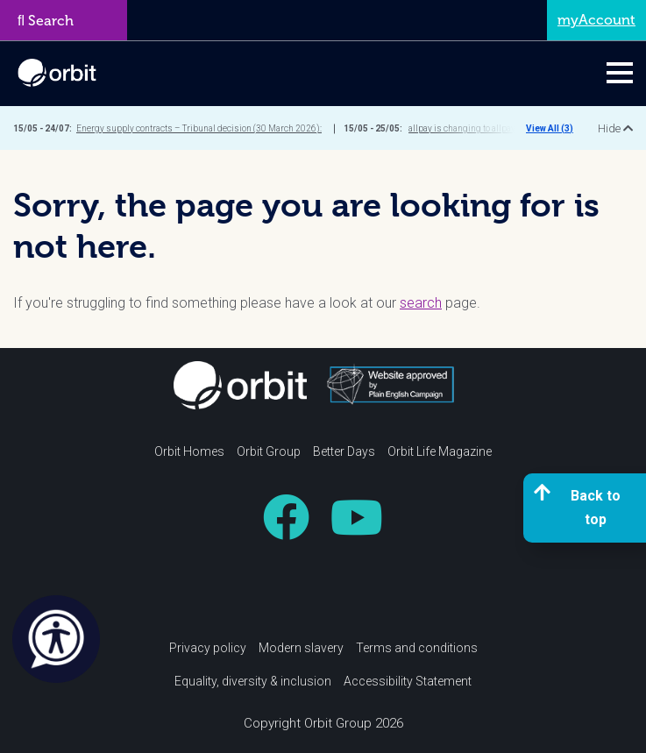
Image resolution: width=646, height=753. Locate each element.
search (421, 303)
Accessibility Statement (408, 681)
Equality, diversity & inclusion (252, 681)
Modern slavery (301, 648)
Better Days (344, 451)
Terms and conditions (417, 648)
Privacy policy (207, 648)
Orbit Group (269, 451)
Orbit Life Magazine (439, 451)
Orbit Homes (189, 451)
